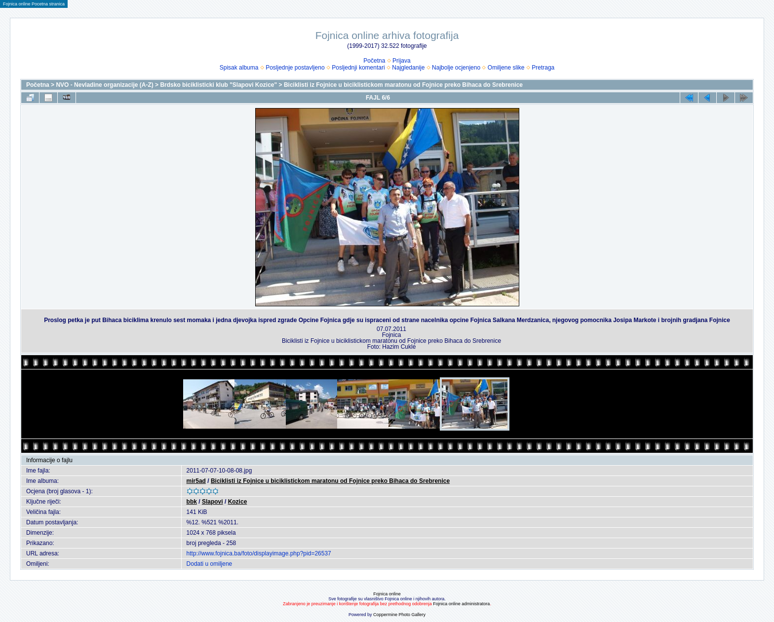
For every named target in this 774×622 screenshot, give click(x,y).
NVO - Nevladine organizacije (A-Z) (104, 84)
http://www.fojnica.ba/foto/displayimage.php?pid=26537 (259, 553)
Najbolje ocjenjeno (456, 67)
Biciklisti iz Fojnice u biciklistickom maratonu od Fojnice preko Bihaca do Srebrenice (403, 84)
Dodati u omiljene (209, 563)
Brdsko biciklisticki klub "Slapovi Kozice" (218, 84)
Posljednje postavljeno (295, 67)
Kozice (237, 501)
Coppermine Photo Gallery (399, 614)
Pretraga (543, 67)
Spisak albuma (239, 67)
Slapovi (212, 501)
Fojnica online (387, 593)
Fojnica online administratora (461, 603)
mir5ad (196, 480)
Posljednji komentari (358, 67)
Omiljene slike (506, 67)
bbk (192, 501)
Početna (374, 60)
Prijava (401, 60)
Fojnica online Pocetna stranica (34, 3)
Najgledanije (408, 67)
